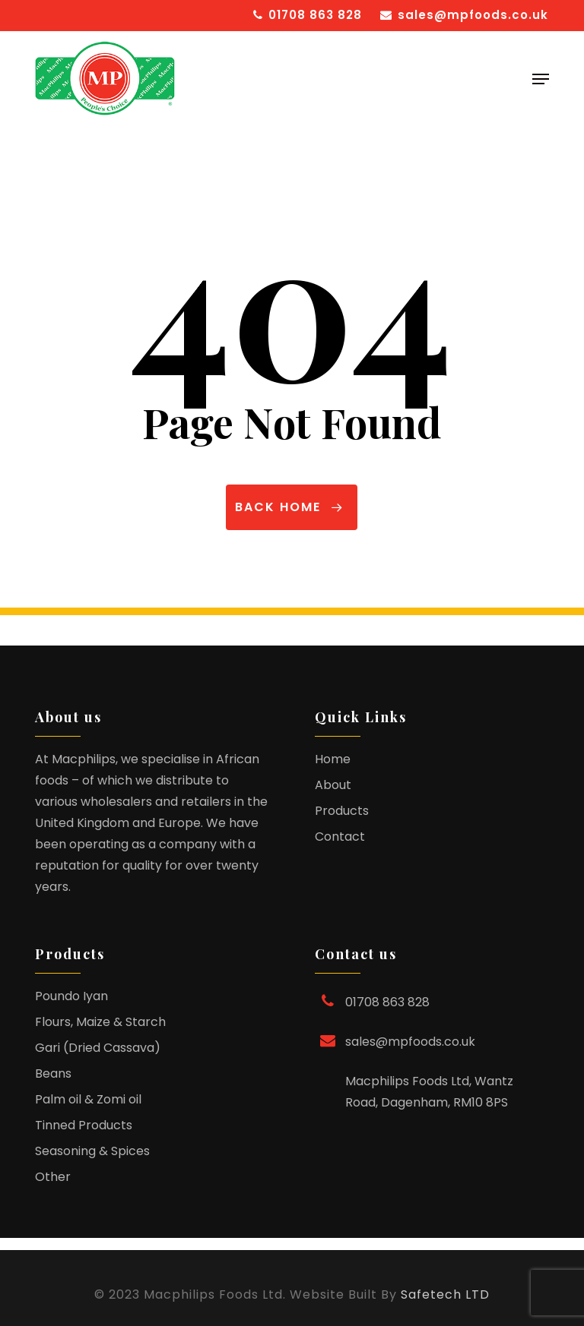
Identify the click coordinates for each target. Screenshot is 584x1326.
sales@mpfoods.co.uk (410, 1041)
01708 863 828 (387, 1002)
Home (333, 759)
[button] (540, 79)
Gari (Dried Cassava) (97, 1047)
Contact (340, 836)
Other (53, 1177)
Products (342, 810)
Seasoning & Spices (92, 1151)
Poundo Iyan (71, 996)
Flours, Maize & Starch (100, 1022)
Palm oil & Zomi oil (88, 1099)
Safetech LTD (445, 1294)
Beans (53, 1073)
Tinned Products (83, 1125)
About (333, 785)
